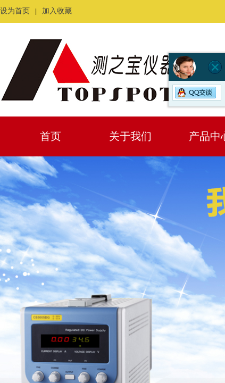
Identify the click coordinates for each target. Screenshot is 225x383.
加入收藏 (57, 11)
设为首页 (15, 11)
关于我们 (130, 136)
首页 (50, 136)
